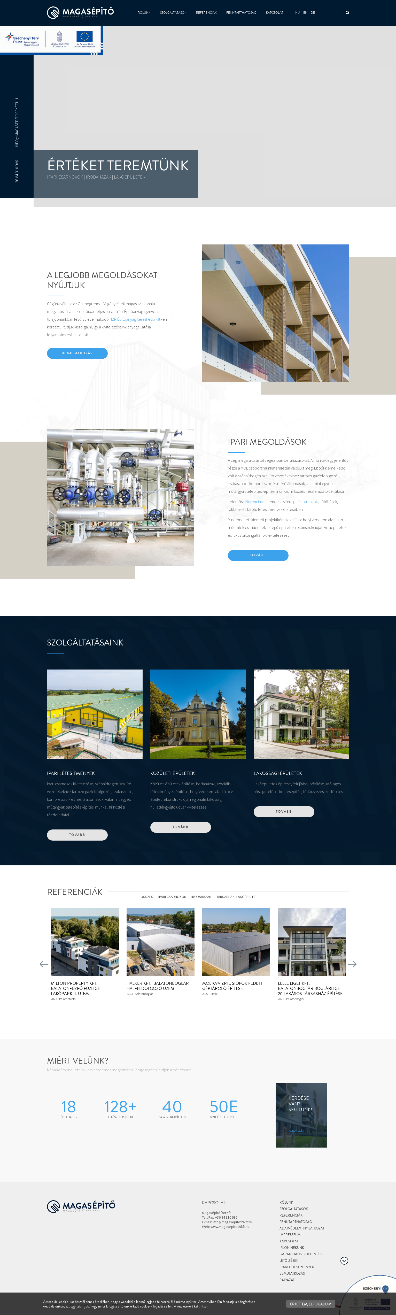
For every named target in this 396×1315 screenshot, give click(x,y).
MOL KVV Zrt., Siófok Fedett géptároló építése (232, 985)
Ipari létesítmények (296, 1267)
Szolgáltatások (173, 12)
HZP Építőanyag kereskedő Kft (135, 319)
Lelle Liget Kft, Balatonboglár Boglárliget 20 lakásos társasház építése (310, 988)
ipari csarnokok (305, 501)
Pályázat (286, 1280)
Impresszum (289, 1235)
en (305, 12)
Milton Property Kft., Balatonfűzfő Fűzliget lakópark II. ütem (76, 988)
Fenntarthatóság (241, 12)
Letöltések (288, 1260)
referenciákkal (255, 501)
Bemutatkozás (77, 353)
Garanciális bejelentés (300, 1254)
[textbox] (198, 224)
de (313, 12)
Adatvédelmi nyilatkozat (301, 1228)
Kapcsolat (274, 12)
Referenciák (206, 12)
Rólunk (144, 12)
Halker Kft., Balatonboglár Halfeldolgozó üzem (158, 985)
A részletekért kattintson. (191, 1306)
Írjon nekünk (291, 1247)
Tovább (258, 555)
